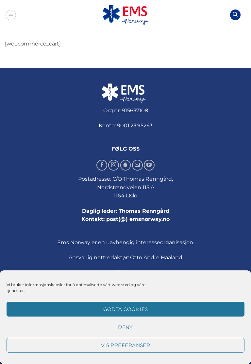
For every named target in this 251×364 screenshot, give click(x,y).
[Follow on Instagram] (113, 165)
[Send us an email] (137, 165)
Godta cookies (125, 309)
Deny (125, 327)
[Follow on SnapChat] (125, 165)
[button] (11, 15)
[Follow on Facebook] (101, 165)
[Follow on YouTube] (149, 165)
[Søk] (235, 14)
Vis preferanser (125, 345)
